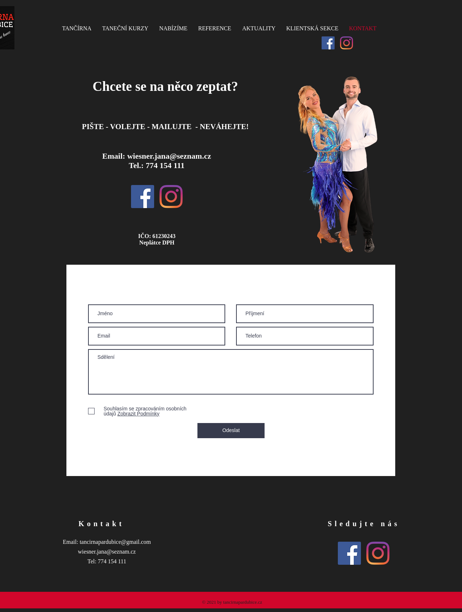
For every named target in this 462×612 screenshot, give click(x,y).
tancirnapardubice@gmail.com (115, 542)
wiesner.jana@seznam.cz (169, 155)
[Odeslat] (231, 430)
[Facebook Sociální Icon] (328, 42)
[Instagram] (346, 42)
